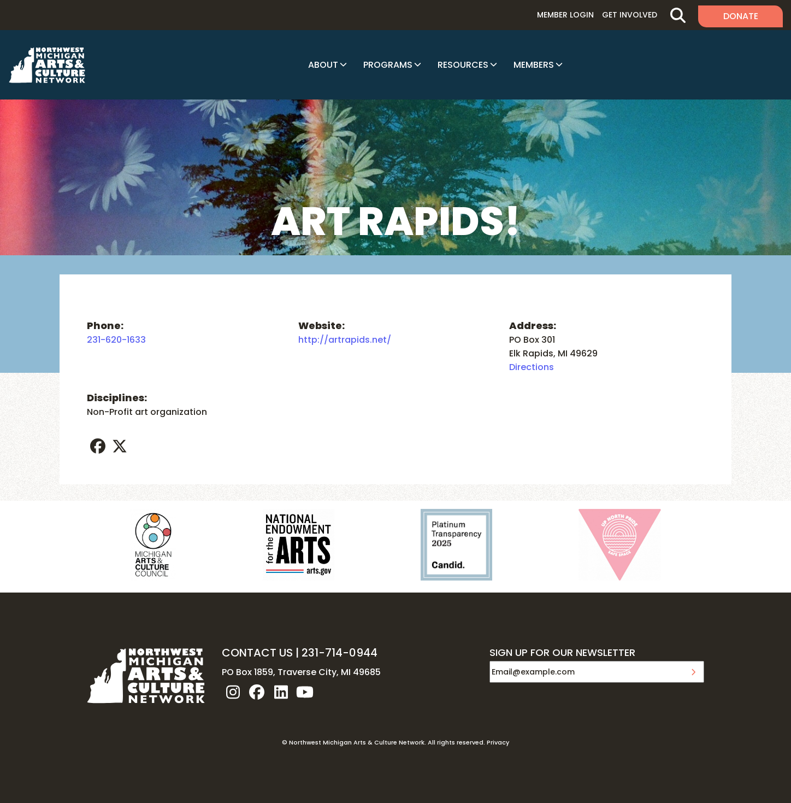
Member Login (565, 14)
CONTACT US (257, 652)
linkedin (281, 692)
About (323, 64)
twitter (120, 446)
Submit (693, 672)
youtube (305, 692)
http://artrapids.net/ (344, 339)
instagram (233, 692)
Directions (531, 367)
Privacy (498, 742)
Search (677, 15)
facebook (98, 446)
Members (533, 64)
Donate (740, 16)
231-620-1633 (116, 339)
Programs (387, 64)
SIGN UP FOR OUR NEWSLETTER (562, 653)
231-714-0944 (339, 652)
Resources (463, 64)
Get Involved (629, 14)
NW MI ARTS (47, 65)
